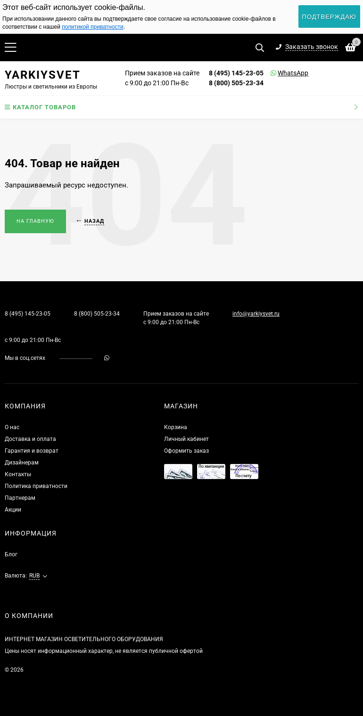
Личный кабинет (186, 439)
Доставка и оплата (30, 439)
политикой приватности (92, 27)
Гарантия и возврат (31, 451)
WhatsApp (281, 73)
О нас (12, 427)
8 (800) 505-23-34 (236, 83)
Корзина (175, 427)
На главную (35, 221)
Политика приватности (36, 486)
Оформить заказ (186, 451)
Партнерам (20, 498)
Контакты (18, 474)
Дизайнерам (22, 462)
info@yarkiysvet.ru (256, 313)
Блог (11, 554)
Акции (13, 509)
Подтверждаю (329, 16)
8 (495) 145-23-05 (236, 73)
